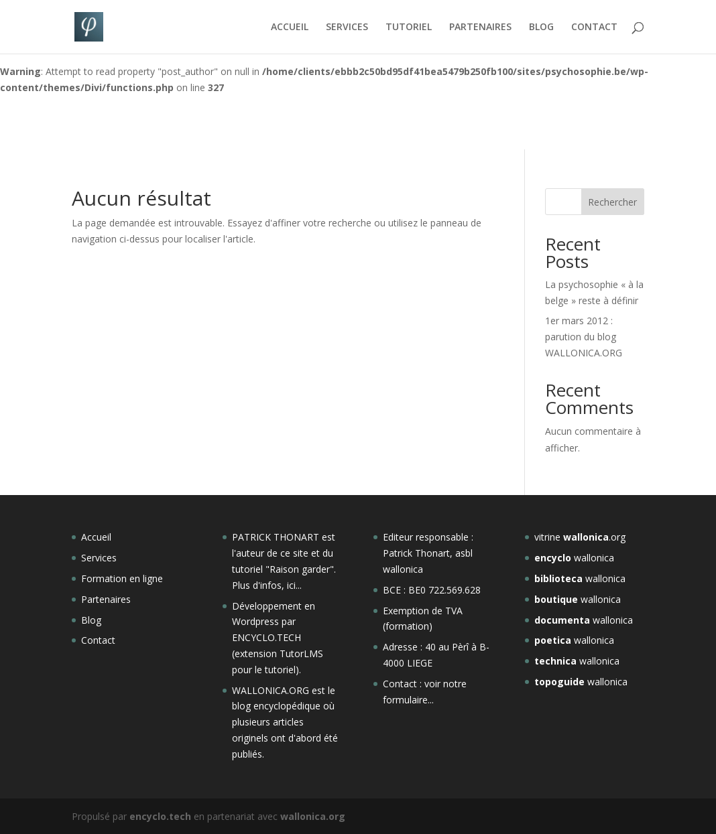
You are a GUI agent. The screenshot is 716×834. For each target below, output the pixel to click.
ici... (294, 585)
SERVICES (347, 27)
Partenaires (106, 599)
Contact (98, 640)
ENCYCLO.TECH (266, 637)
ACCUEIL (289, 27)
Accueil (96, 537)
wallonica (574, 557)
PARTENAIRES (480, 27)
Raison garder (300, 569)
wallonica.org (312, 816)
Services (99, 557)
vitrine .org (579, 537)
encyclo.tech (160, 816)
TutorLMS (301, 653)
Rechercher (612, 202)
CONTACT (594, 27)
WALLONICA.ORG (272, 690)
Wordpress (255, 621)
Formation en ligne (122, 578)
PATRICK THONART (275, 537)
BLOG (541, 27)
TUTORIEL (408, 27)
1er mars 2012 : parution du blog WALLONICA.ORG (583, 336)
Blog (91, 620)
